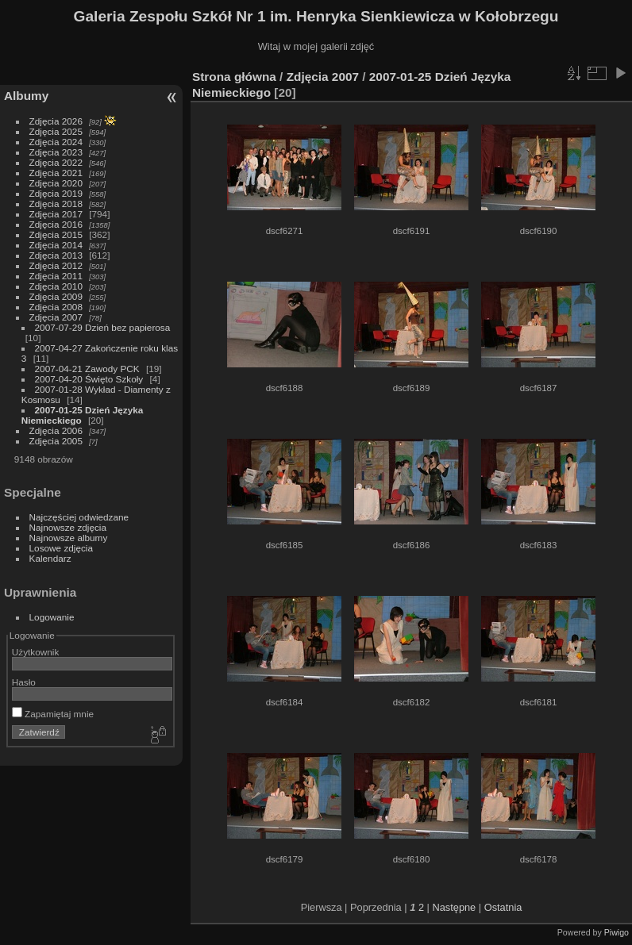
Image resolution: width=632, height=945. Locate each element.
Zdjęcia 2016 (56, 224)
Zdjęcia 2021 (56, 172)
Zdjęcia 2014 (56, 245)
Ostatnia (503, 907)
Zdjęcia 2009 (56, 296)
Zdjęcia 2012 (56, 265)
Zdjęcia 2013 (56, 255)
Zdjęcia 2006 (56, 430)
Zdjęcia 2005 (56, 441)
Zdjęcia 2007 (56, 317)
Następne (454, 907)
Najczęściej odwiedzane (79, 517)
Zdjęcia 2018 (56, 203)
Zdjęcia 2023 (56, 152)
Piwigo (616, 932)
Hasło (24, 682)
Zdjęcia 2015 (56, 234)
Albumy (26, 95)
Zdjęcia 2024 (56, 141)
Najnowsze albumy (68, 537)
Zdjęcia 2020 (56, 183)
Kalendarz (50, 558)
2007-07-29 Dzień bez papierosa (103, 327)
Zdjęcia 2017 (56, 214)
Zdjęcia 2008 (56, 307)
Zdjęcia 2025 (56, 131)
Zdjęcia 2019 (56, 193)
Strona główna (234, 76)
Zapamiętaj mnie (53, 714)
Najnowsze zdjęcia (67, 527)
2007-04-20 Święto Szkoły (89, 379)
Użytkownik (36, 652)
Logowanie (52, 617)
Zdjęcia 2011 (56, 276)
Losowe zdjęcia (61, 548)
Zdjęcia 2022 (56, 162)
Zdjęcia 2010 (56, 286)
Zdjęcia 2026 (56, 121)
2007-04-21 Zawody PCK (87, 368)
